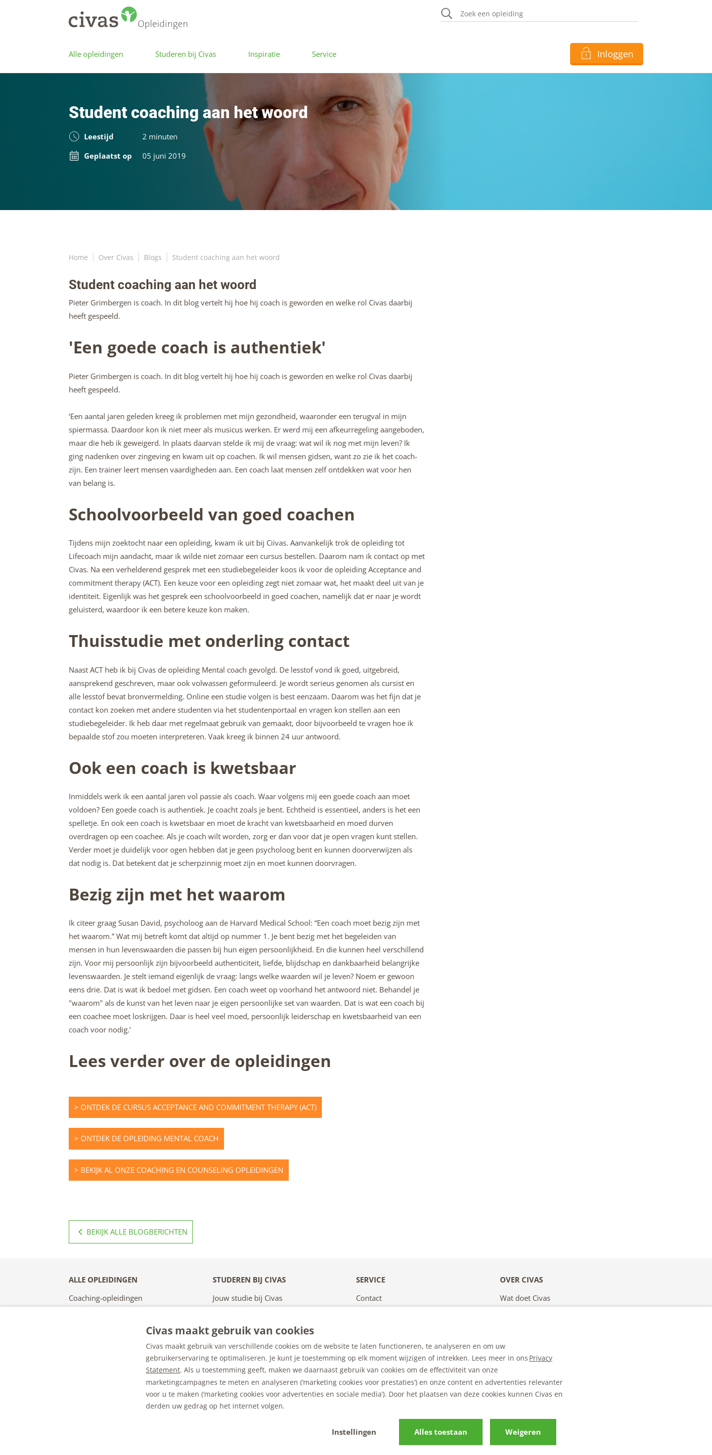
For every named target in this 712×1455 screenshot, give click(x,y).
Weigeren (523, 1432)
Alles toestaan (440, 1432)
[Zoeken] (539, 14)
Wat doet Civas (525, 1298)
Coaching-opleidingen (105, 1298)
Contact (369, 1298)
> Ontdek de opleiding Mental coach (146, 1138)
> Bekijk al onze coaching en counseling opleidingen (178, 1170)
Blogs (153, 257)
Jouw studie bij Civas (247, 1298)
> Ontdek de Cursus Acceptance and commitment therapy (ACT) (195, 1107)
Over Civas (116, 257)
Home (78, 257)
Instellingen (354, 1432)
